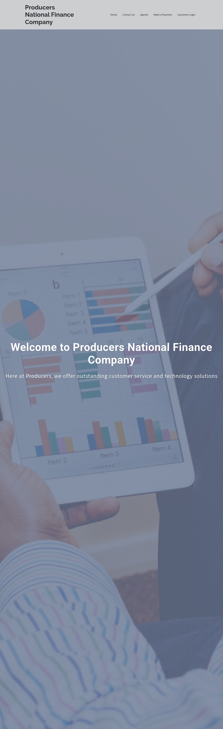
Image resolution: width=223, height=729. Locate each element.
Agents (144, 14)
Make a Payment (163, 14)
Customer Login (186, 14)
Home (113, 14)
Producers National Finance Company (49, 14)
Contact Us (128, 14)
